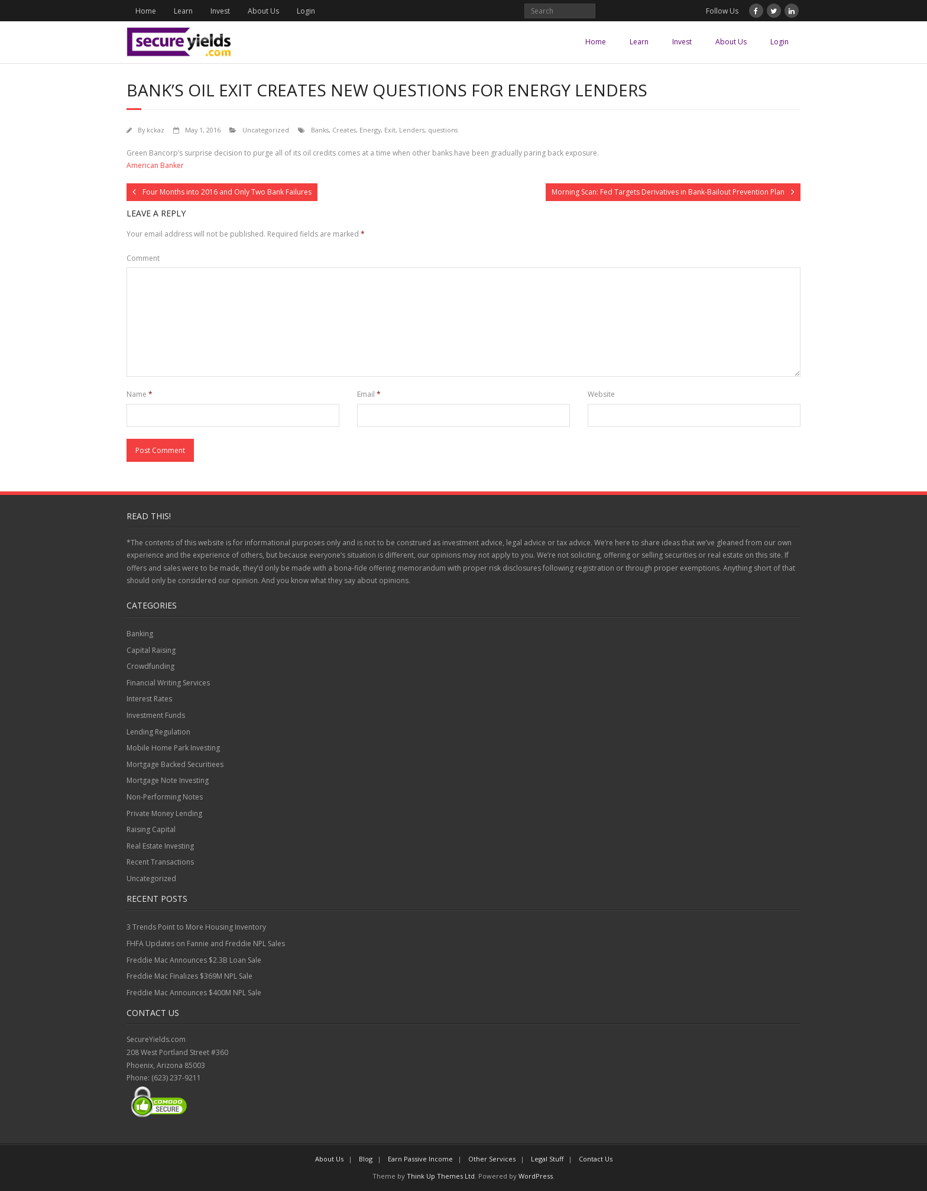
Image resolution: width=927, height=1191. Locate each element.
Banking (140, 634)
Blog (365, 1158)
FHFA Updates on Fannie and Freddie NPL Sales (206, 943)
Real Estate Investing (160, 846)
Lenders (411, 129)
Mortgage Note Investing (168, 780)
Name (140, 394)
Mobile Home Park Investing (173, 748)
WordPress (535, 1175)
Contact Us (595, 1158)
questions (443, 129)
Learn (183, 11)
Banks (320, 129)
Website (601, 394)
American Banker (155, 165)
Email (369, 394)
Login (306, 11)
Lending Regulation (158, 732)
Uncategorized (265, 129)
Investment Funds (156, 715)
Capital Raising (151, 650)
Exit (390, 129)
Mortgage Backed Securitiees (175, 764)
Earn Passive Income (420, 1158)
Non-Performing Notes (165, 797)
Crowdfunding (150, 666)
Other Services (492, 1158)
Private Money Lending (164, 813)
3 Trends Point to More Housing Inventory (196, 927)
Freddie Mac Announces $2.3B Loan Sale (194, 960)
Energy (370, 129)
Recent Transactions (160, 862)
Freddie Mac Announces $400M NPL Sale (194, 993)
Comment (143, 258)
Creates (344, 129)
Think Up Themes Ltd (441, 1175)
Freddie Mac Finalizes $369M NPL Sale (189, 976)
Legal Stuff (547, 1158)
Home (145, 11)
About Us (263, 11)
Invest (220, 11)
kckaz (155, 129)
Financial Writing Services (168, 683)
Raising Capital (151, 829)
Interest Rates (149, 699)
